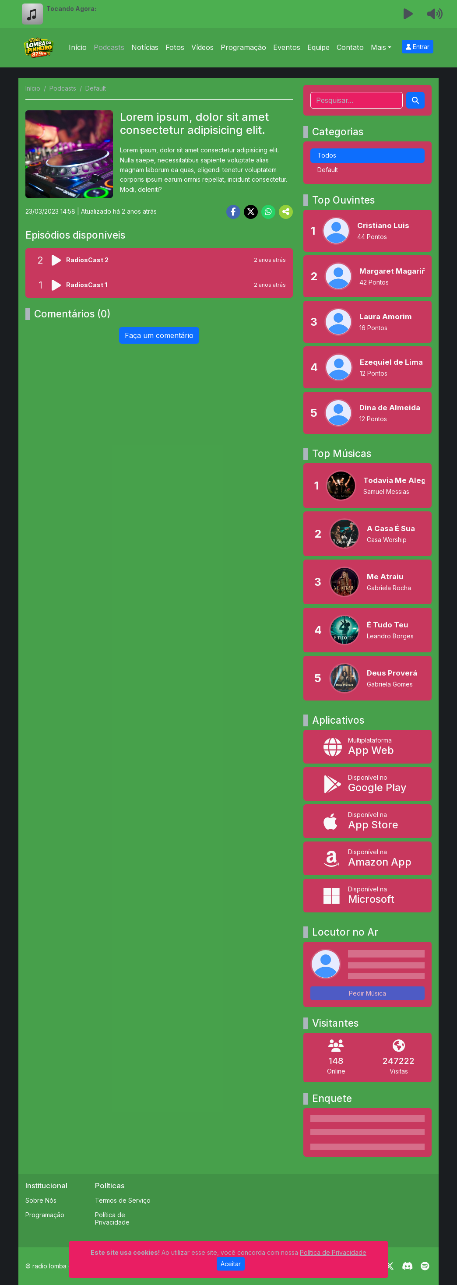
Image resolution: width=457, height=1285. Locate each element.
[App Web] (367, 747)
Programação (243, 47)
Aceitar (231, 1263)
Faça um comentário (159, 335)
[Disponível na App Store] (367, 821)
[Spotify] (425, 1266)
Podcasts (109, 47)
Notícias (144, 47)
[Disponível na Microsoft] (367, 895)
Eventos (286, 47)
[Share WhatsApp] (268, 212)
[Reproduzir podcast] (59, 260)
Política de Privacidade (112, 1218)
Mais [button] (378, 47)
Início (78, 47)
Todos (326, 155)
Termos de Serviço (123, 1200)
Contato (350, 47)
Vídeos (202, 47)
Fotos (174, 47)
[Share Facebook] (233, 212)
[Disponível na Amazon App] (367, 858)
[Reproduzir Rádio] (408, 14)
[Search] (415, 100)
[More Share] (286, 212)
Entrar (417, 46)
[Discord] (407, 1266)
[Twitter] (389, 1266)
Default (327, 169)
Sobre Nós (40, 1200)
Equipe (318, 47)
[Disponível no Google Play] (367, 784)
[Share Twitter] (251, 212)
